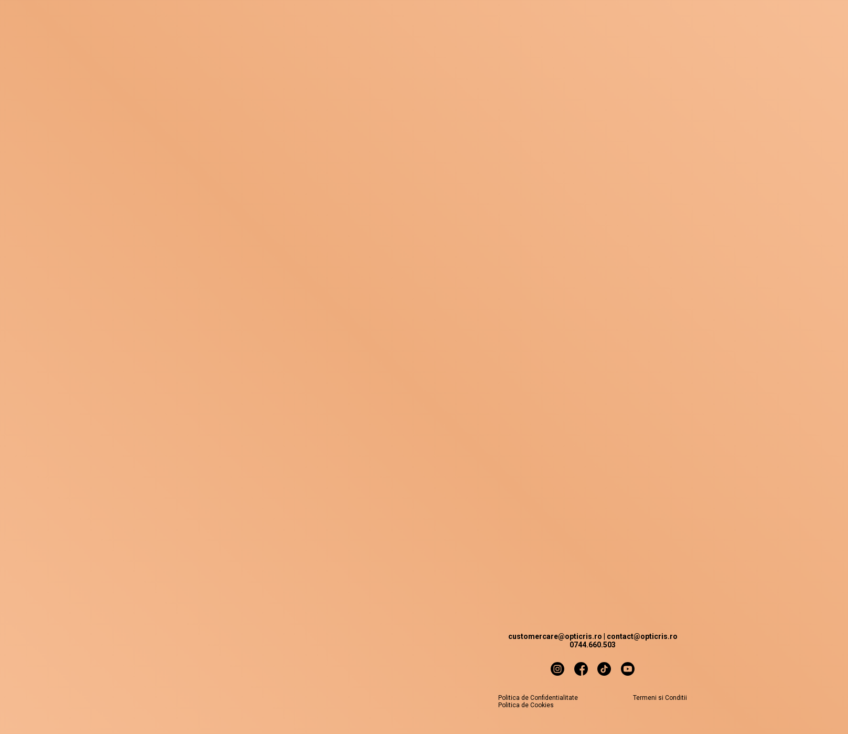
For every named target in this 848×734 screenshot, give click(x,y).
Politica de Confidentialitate (538, 697)
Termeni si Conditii (660, 697)
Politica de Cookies (526, 705)
